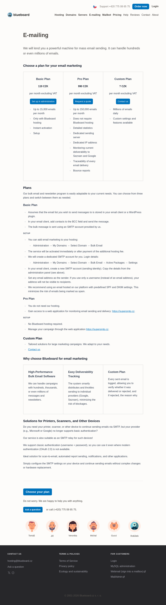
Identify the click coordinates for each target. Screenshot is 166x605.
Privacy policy (66, 566)
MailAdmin (116, 576)
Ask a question (33, 509)
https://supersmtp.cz (123, 311)
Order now (141, 6)
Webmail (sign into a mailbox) (127, 571)
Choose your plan (37, 491)
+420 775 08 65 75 (119, 6)
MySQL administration (123, 566)
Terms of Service (68, 561)
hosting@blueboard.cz (19, 561)
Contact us (123, 101)
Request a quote (83, 101)
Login (155, 6)
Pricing (117, 15)
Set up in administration (43, 101)
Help (125, 15)
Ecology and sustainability (73, 571)
